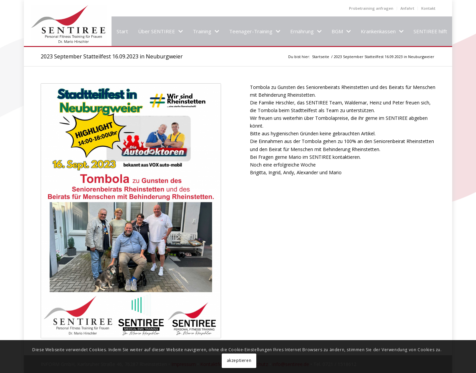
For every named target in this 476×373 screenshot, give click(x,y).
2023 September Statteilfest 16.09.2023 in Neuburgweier (112, 56)
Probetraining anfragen (371, 8)
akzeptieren (239, 360)
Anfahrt (407, 8)
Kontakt (428, 8)
